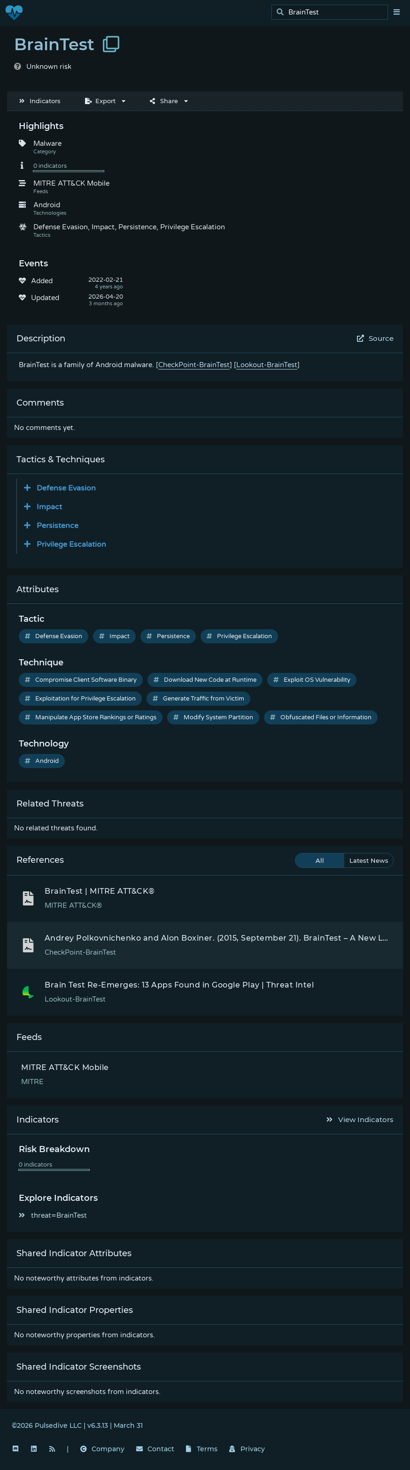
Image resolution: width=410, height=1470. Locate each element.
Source (375, 338)
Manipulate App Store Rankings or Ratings (90, 717)
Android (42, 761)
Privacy (247, 1449)
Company (102, 1449)
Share (164, 101)
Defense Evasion (53, 636)
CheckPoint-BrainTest (194, 365)
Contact (155, 1449)
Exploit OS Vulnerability (311, 680)
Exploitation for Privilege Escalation (80, 698)
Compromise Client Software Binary (81, 680)
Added (42, 281)
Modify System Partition (213, 717)
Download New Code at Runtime (205, 680)
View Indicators (360, 1119)
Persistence (168, 636)
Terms (202, 1449)
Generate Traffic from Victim (198, 698)
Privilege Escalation (239, 636)
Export (100, 101)
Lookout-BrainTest (266, 365)
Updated (45, 298)
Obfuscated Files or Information (320, 717)
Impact (114, 636)
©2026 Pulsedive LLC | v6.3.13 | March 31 (77, 1425)
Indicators (40, 101)
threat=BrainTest (53, 1215)
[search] (332, 12)
